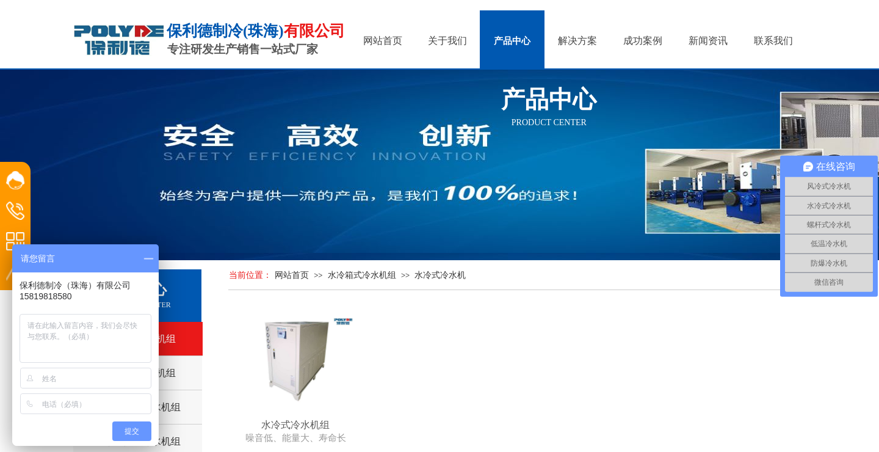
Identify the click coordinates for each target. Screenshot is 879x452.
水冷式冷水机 (440, 275)
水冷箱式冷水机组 (362, 275)
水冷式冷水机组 (295, 425)
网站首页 (292, 275)
